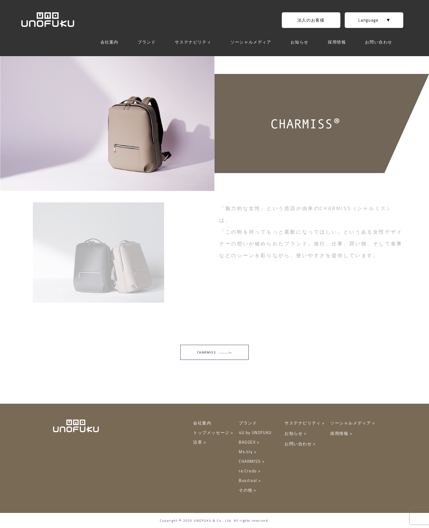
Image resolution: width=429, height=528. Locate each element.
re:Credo (248, 471)
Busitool (248, 480)
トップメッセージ (212, 432)
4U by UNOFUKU (255, 432)
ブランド (147, 42)
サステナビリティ (193, 42)
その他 (246, 490)
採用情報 (337, 42)
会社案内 (109, 42)
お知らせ (300, 42)
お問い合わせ (378, 42)
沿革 (198, 442)
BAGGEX (248, 442)
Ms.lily (246, 452)
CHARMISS (250, 461)
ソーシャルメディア (250, 42)
